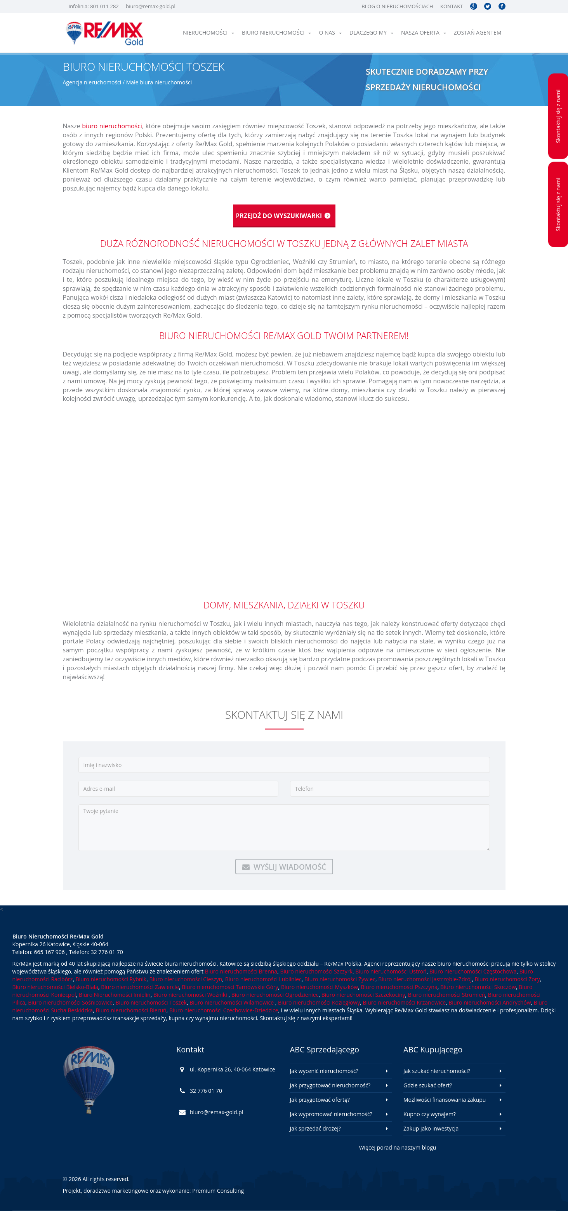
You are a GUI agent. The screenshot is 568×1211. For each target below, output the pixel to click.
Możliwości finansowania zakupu (444, 1099)
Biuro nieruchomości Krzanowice (404, 1002)
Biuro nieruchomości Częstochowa (473, 971)
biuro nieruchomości (112, 126)
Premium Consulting (218, 1190)
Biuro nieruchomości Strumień (446, 994)
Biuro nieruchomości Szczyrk (316, 971)
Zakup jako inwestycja (431, 1128)
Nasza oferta (423, 32)
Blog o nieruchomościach (397, 6)
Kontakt (451, 6)
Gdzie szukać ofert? (427, 1085)
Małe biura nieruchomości (159, 82)
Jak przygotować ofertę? (320, 1099)
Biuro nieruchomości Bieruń (131, 1010)
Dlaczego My (371, 32)
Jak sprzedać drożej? (315, 1128)
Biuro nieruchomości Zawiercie (140, 987)
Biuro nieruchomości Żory (507, 979)
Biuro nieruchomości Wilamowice (232, 1002)
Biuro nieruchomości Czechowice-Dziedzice (223, 1010)
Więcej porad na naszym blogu (397, 1147)
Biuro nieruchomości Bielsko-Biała (55, 987)
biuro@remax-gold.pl (150, 6)
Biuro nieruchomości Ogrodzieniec (275, 994)
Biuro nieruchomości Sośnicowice (70, 1002)
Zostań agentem (478, 32)
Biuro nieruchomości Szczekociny (363, 994)
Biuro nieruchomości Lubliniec (263, 979)
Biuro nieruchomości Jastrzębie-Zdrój (425, 979)
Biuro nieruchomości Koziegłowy (319, 1002)
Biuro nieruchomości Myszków (319, 987)
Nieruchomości (208, 32)
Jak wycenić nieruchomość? (324, 1071)
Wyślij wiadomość (284, 867)
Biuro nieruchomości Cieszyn (185, 979)
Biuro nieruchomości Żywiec (339, 979)
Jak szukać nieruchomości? (436, 1071)
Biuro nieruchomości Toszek (150, 1002)
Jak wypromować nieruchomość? (331, 1114)
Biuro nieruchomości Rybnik (111, 979)
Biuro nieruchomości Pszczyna (399, 987)
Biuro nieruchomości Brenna (241, 971)
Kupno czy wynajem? (429, 1114)
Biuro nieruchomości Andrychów (489, 1002)
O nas (330, 32)
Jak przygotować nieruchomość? (330, 1085)
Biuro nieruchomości (276, 32)
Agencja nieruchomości (92, 82)
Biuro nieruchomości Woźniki (190, 994)
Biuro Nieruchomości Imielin (115, 994)
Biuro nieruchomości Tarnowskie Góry (230, 987)
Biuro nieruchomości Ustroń (390, 971)
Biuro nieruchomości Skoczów (478, 987)
